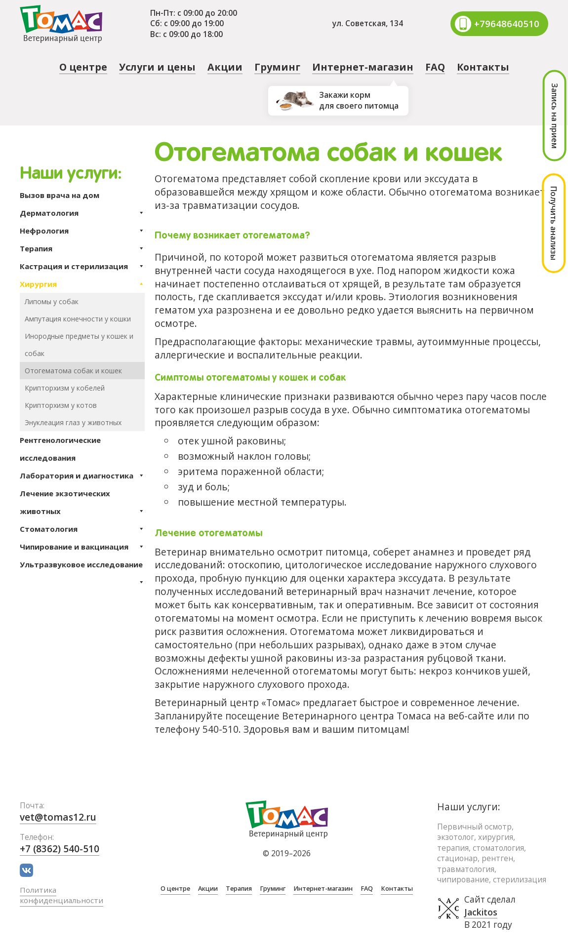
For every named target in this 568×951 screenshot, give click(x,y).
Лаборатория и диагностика (82, 475)
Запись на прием (554, 116)
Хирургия (82, 284)
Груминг (277, 67)
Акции (225, 67)
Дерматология (82, 213)
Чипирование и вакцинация (82, 546)
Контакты (483, 67)
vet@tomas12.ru (58, 817)
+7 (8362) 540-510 (60, 849)
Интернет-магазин (362, 67)
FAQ (435, 67)
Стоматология (82, 529)
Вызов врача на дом (59, 195)
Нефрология (82, 230)
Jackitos (480, 912)
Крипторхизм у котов (61, 405)
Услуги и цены (157, 67)
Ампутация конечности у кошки (78, 318)
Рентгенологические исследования (60, 449)
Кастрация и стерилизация (82, 266)
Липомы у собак (52, 301)
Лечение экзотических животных (82, 504)
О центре (83, 67)
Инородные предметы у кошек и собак (79, 344)
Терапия (82, 248)
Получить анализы (553, 223)
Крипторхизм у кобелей (65, 388)
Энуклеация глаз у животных (73, 422)
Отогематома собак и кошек (73, 370)
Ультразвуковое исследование (82, 566)
